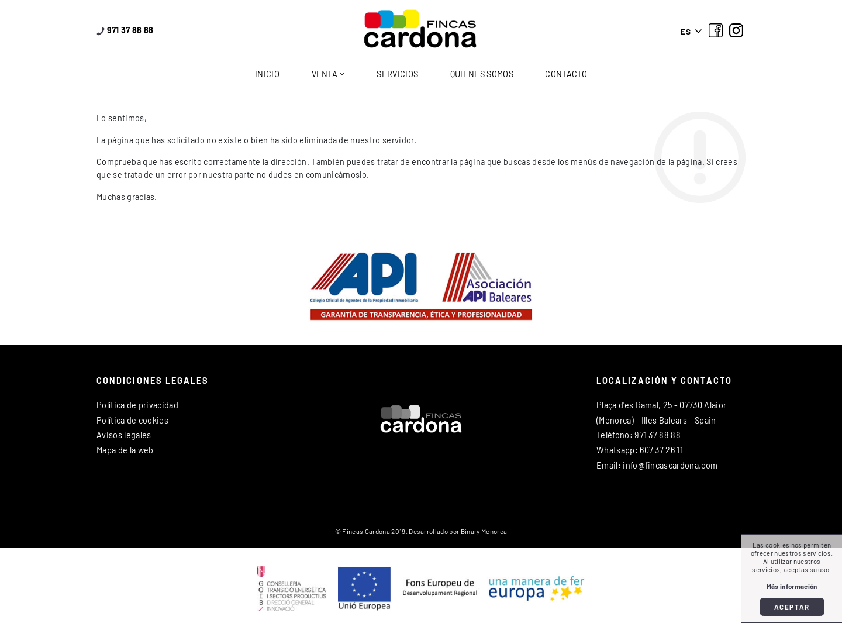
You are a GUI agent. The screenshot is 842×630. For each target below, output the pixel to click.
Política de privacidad (137, 405)
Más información (792, 586)
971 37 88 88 (125, 30)
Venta (325, 74)
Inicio (267, 74)
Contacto (566, 74)
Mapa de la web (124, 450)
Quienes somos (481, 74)
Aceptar (792, 607)
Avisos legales (123, 435)
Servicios (397, 74)
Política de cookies (132, 420)
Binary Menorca (484, 531)
